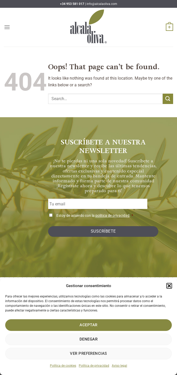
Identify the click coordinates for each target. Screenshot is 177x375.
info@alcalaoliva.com (102, 4)
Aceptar (88, 325)
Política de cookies (63, 365)
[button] (169, 285)
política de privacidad (112, 215)
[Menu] (7, 27)
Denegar (88, 339)
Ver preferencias (88, 353)
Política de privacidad (94, 365)
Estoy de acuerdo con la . (94, 215)
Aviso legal (119, 365)
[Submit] (168, 99)
